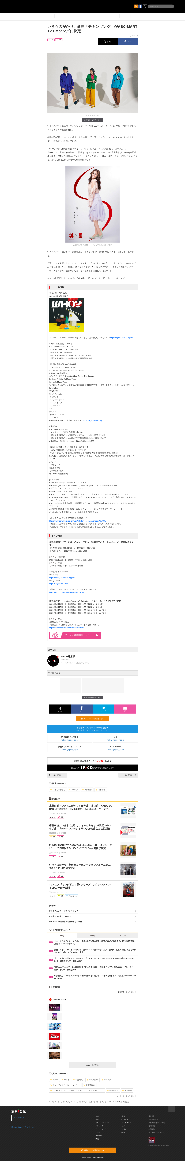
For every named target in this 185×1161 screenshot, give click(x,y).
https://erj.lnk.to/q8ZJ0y (93, 420)
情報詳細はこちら (81, 635)
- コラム (124, 1129)
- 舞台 (97, 1119)
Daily (62, 935)
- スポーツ (98, 1136)
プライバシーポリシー (156, 1132)
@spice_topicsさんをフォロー (23, 1127)
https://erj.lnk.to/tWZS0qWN (121, 338)
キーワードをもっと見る (126, 1096)
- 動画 (123, 1116)
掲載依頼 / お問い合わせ (157, 1123)
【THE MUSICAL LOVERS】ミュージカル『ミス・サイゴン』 (76, 1090)
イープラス (52, 1102)
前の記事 (55, 775)
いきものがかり (57, 790)
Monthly (122, 935)
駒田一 (54, 1080)
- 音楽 (97, 1116)
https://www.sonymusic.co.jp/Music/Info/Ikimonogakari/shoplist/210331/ (77, 521)
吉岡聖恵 (87, 790)
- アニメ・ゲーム (100, 1129)
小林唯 (65, 1080)
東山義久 (106, 1080)
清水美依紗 (89, 1085)
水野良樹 (73, 790)
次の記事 (130, 775)
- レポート (124, 1126)
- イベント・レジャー (102, 1123)
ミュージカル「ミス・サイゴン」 (65, 1085)
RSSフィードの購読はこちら (94, 719)
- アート (97, 1132)
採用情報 (152, 1126)
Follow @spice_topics (69, 740)
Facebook (19, 1117)
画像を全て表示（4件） (92, 120)
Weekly (93, 935)
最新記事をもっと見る (127, 992)
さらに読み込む (100, 1065)
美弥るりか (112, 1090)
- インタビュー (126, 1123)
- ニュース (124, 1119)
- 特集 (123, 1132)
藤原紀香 (127, 1090)
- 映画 (97, 1139)
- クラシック (99, 1126)
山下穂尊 (100, 790)
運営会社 (152, 1116)
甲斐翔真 (78, 1080)
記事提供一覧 (153, 1119)
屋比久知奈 (92, 1080)
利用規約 (152, 1129)
